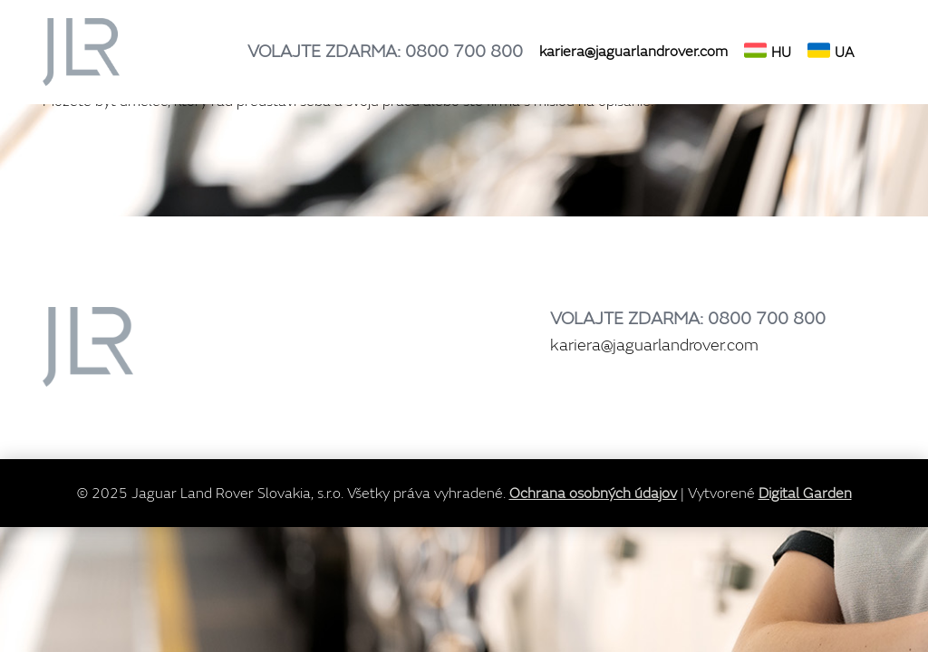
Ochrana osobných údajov (593, 493)
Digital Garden (805, 493)
